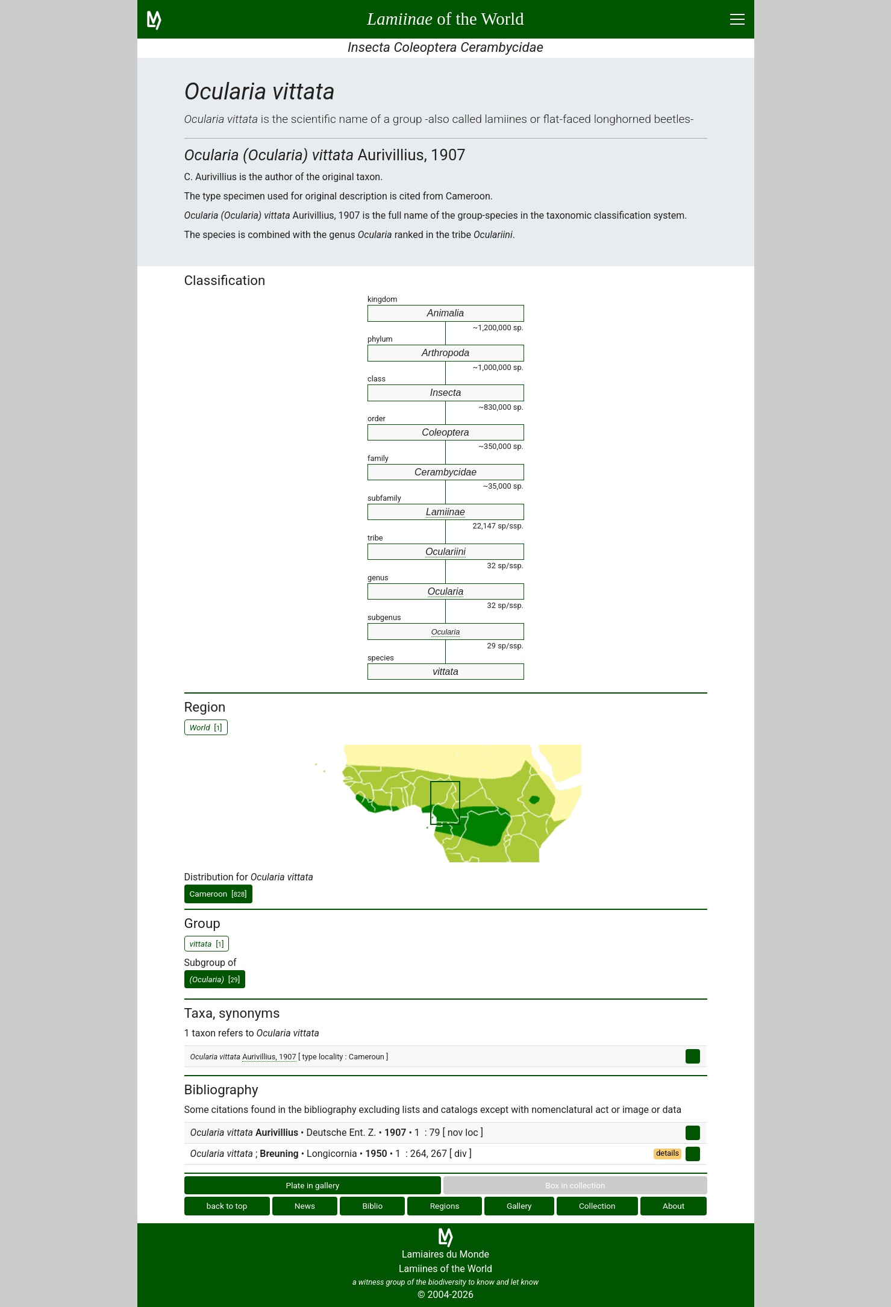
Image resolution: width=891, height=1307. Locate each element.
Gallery (519, 1206)
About (673, 1206)
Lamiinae (445, 512)
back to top (227, 1206)
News (305, 1206)
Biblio (372, 1206)
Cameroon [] (218, 893)
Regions (445, 1206)
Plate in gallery (313, 1185)
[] (215, 979)
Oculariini (445, 552)
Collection (597, 1206)
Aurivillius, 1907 (269, 1056)
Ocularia (446, 591)
